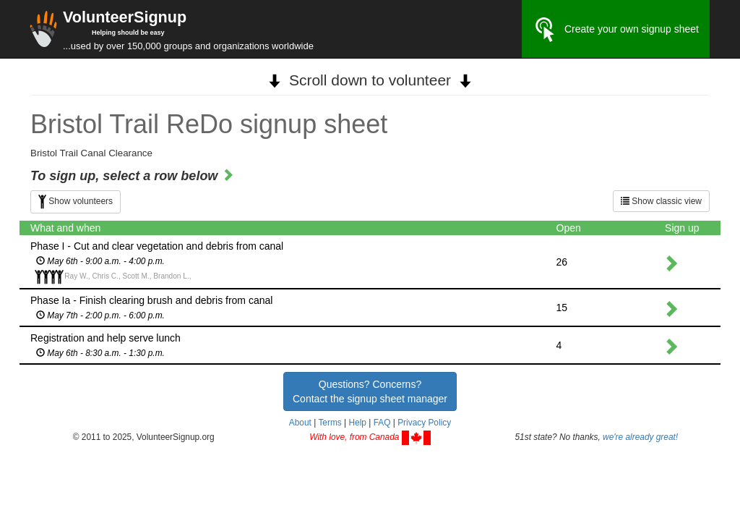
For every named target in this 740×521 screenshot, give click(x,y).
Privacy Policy (424, 423)
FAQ (382, 423)
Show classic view (661, 201)
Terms (329, 423)
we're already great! (640, 437)
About (300, 423)
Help (357, 423)
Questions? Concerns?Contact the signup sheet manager (370, 391)
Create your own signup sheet (616, 29)
